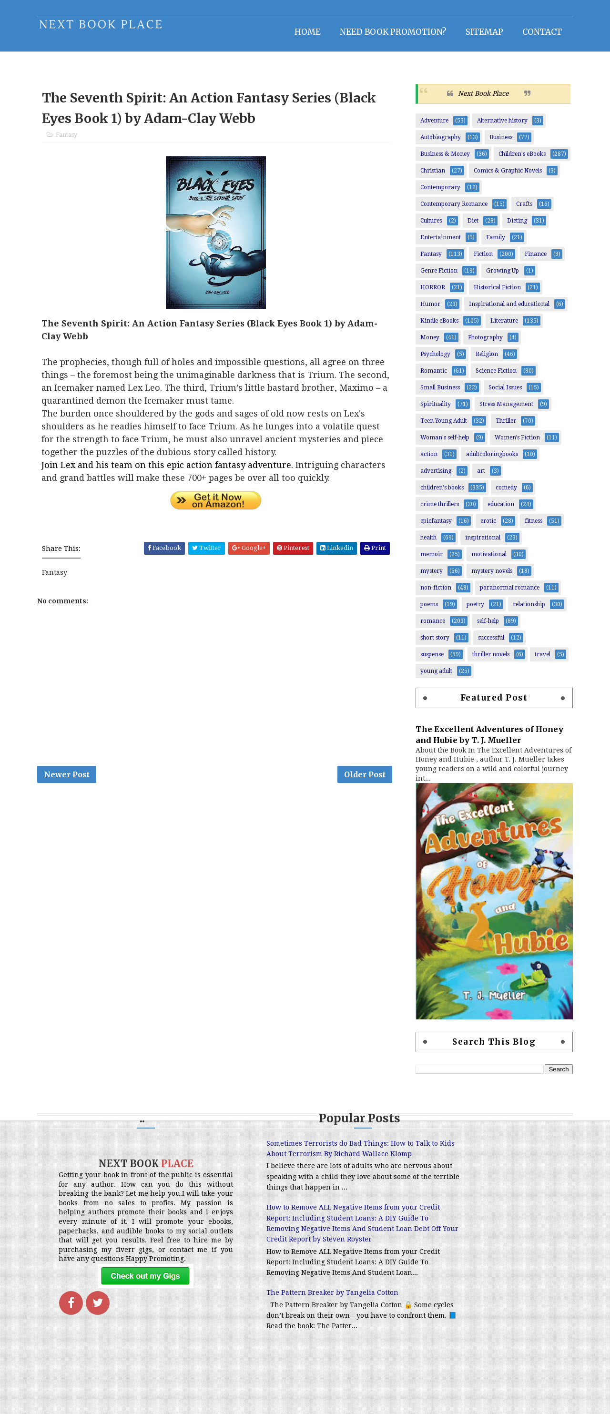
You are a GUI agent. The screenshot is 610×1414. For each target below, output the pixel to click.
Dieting (514, 226)
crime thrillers (436, 509)
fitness (530, 526)
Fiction (479, 259)
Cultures (427, 226)
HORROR (429, 292)
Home (304, 31)
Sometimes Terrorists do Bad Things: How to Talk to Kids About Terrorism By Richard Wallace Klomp (300, 1159)
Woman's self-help (441, 442)
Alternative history (499, 125)
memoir (428, 559)
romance (429, 626)
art (478, 476)
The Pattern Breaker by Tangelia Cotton (292, 1341)
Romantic (430, 376)
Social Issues (501, 392)
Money (426, 342)
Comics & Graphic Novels (504, 176)
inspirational (479, 542)
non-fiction (432, 593)
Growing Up (499, 276)
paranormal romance (506, 593)
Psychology (432, 359)
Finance (532, 259)
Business (497, 142)
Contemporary (437, 192)
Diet (469, 226)
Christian (429, 176)
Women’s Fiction (514, 442)
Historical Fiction (494, 292)
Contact (539, 31)
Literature (501, 326)
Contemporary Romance (450, 209)
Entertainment (437, 242)
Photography (482, 342)
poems (426, 609)
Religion (483, 359)
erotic (485, 526)
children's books (438, 492)
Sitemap (481, 31)
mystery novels (488, 576)
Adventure (431, 125)
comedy (503, 492)
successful (488, 643)
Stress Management (503, 409)
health (425, 542)
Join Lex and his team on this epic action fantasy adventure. (172, 473)
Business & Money (442, 159)
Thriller (502, 426)
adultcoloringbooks (489, 459)
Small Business (437, 392)
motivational (485, 559)
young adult (433, 676)
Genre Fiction (435, 276)
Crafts (521, 209)
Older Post (365, 784)
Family (492, 242)
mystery (428, 576)
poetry (472, 609)
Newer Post (70, 784)
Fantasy (70, 141)
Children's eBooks (518, 159)
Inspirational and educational (506, 309)
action (425, 459)
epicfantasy (432, 526)
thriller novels (487, 659)
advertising (432, 476)
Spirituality (432, 409)
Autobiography (437, 142)
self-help (485, 626)
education (497, 509)
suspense (428, 659)
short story (431, 643)
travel (539, 659)
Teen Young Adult (440, 426)
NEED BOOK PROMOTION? (389, 31)
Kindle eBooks (436, 326)
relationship (525, 609)
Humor (427, 309)
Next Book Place (480, 98)
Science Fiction (492, 376)
